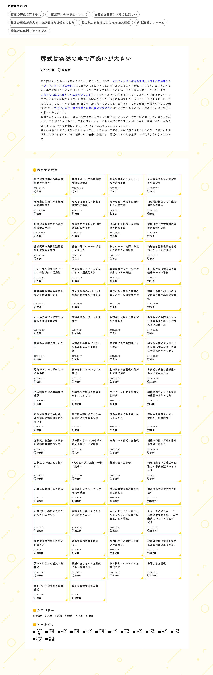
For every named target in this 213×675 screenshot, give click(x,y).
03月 (52, 631)
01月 (77, 631)
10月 (114, 631)
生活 (60, 616)
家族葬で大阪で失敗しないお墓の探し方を (66, 94)
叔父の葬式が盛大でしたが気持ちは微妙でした (42, 22)
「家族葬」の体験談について (68, 14)
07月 (127, 631)
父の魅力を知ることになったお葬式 (105, 22)
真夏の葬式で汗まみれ (26, 14)
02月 (64, 631)
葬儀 (91, 616)
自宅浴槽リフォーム (150, 22)
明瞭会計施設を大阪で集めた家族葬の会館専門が (83, 108)
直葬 (70, 616)
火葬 (50, 616)
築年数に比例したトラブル (29, 30)
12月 (89, 631)
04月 (39, 632)
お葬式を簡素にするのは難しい (115, 14)
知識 (81, 616)
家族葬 (66, 70)
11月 (102, 631)
